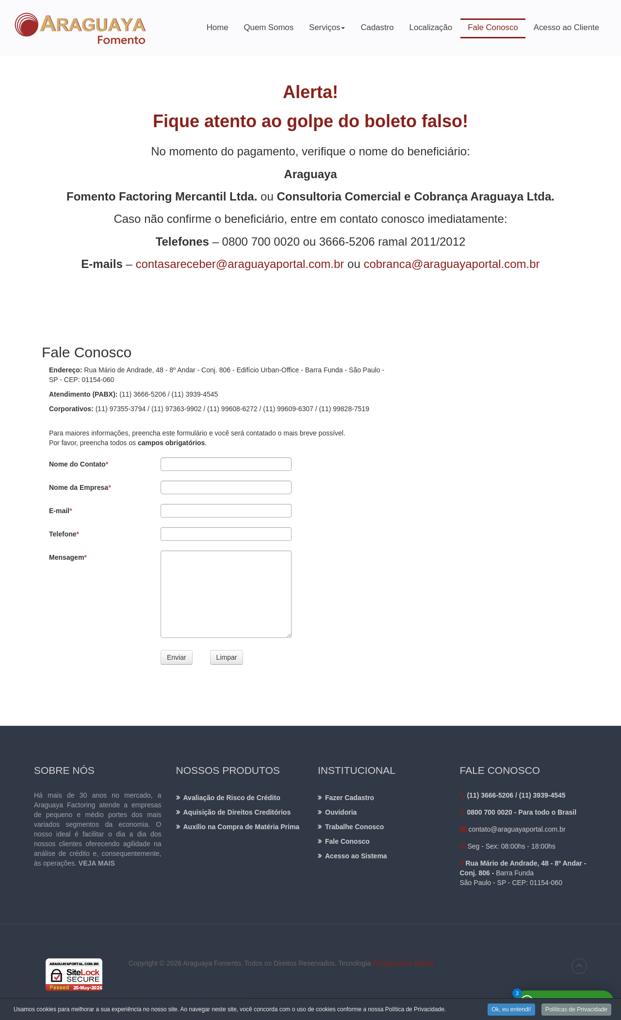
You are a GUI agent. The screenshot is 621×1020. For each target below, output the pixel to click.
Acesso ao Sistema (356, 856)
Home (218, 27)
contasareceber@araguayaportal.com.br (239, 263)
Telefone (64, 534)
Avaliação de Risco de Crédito (231, 798)
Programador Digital (403, 963)
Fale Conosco (493, 27)
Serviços (327, 30)
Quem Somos (269, 27)
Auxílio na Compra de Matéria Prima (241, 827)
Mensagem (68, 557)
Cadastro (376, 27)
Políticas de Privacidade (576, 1009)
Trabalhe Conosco (354, 827)
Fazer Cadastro (349, 798)
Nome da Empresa (80, 487)
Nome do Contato (78, 464)
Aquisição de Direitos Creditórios (237, 812)
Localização (431, 27)
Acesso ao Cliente (566, 27)
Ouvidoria (341, 812)
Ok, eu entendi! (511, 1009)
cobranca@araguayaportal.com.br (451, 263)
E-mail (60, 511)
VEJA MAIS (97, 863)
